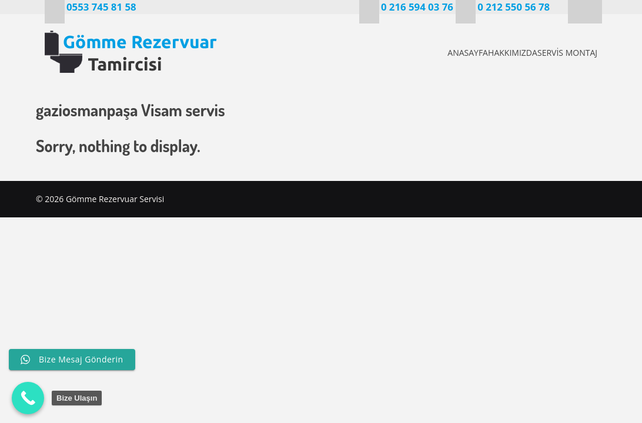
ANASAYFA (426, 52)
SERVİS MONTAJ (565, 52)
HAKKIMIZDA (490, 52)
